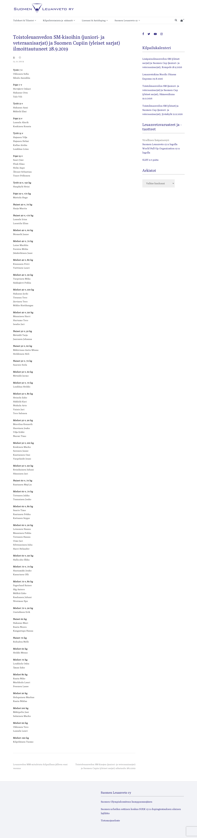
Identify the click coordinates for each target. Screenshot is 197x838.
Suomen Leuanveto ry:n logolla (159, 144)
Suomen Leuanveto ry (126, 20)
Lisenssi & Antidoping (94, 20)
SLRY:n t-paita (150, 159)
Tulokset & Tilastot (23, 20)
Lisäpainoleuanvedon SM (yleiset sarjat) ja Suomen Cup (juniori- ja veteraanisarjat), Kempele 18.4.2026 (162, 63)
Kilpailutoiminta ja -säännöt (58, 20)
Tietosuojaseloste (110, 820)
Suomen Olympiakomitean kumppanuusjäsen (126, 801)
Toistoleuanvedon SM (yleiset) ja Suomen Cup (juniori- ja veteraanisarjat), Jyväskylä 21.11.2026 (162, 110)
